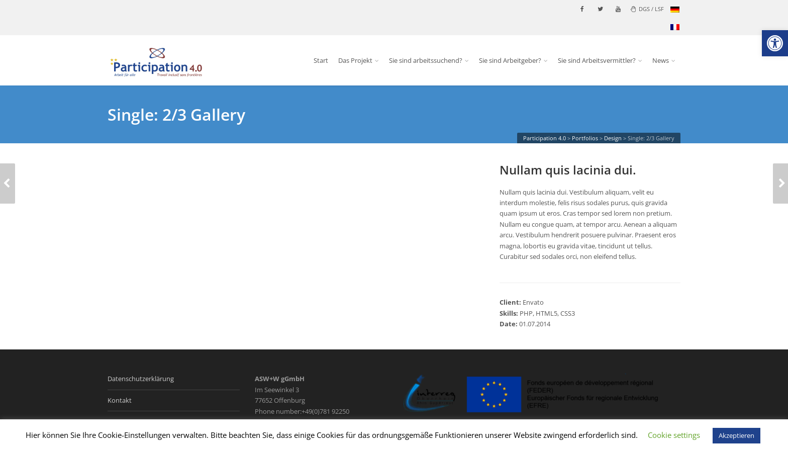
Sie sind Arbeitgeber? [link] (510, 60)
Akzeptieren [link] (736, 435)
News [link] (660, 60)
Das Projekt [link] (355, 60)
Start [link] (321, 60)
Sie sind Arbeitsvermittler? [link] (597, 60)
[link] (775, 43)
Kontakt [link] (120, 400)
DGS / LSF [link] (647, 9)
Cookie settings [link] (674, 435)
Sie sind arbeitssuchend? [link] (425, 60)
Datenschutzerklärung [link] (141, 378)
